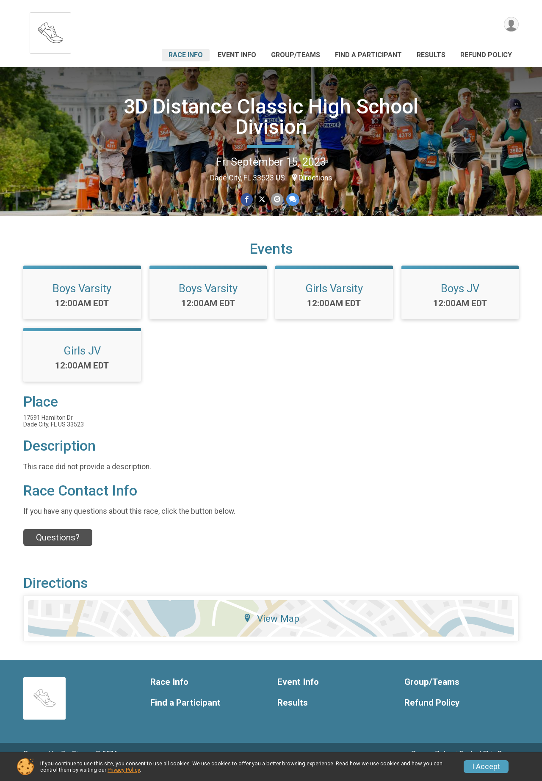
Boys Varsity (82, 300)
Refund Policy (486, 55)
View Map (271, 630)
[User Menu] (511, 25)
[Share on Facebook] (247, 200)
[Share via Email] (277, 200)
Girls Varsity (334, 300)
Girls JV (82, 362)
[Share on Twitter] (262, 200)
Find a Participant (368, 55)
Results (431, 55)
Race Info (186, 55)
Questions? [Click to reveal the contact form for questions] (58, 549)
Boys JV (460, 300)
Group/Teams (295, 55)
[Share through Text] (292, 200)
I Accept (486, 766)
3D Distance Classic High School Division (271, 116)
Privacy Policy (124, 770)
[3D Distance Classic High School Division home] (50, 30)
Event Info (237, 55)
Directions (315, 178)
